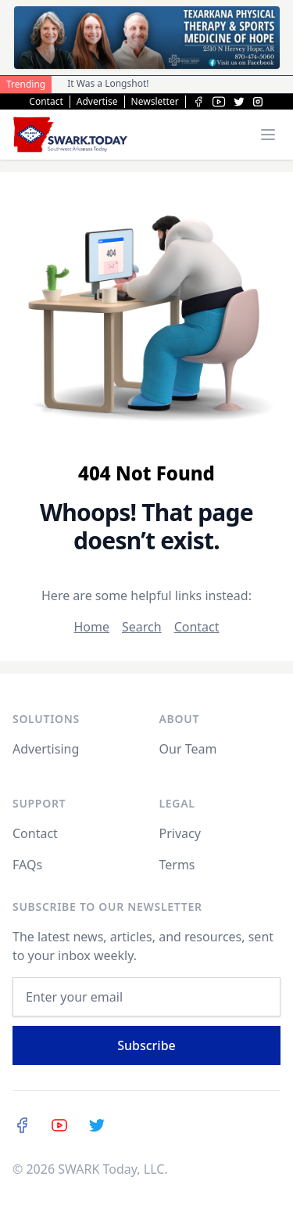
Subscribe (146, 1045)
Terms (177, 864)
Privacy (180, 833)
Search (142, 626)
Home (91, 626)
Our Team (188, 748)
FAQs (27, 864)
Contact (46, 101)
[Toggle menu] (268, 134)
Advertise (97, 101)
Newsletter (155, 101)
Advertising (46, 748)
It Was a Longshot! (107, 83)
